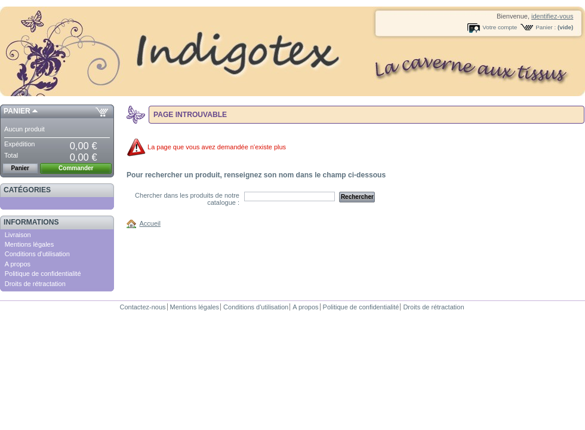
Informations (31, 222)
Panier (17, 111)
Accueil (150, 223)
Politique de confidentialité (43, 273)
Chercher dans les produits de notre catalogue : (187, 199)
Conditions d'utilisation (37, 253)
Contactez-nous (142, 307)
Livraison (18, 234)
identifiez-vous (552, 16)
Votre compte (499, 27)
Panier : (545, 27)
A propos (17, 264)
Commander (76, 168)
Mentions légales (29, 244)
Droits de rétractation (35, 283)
